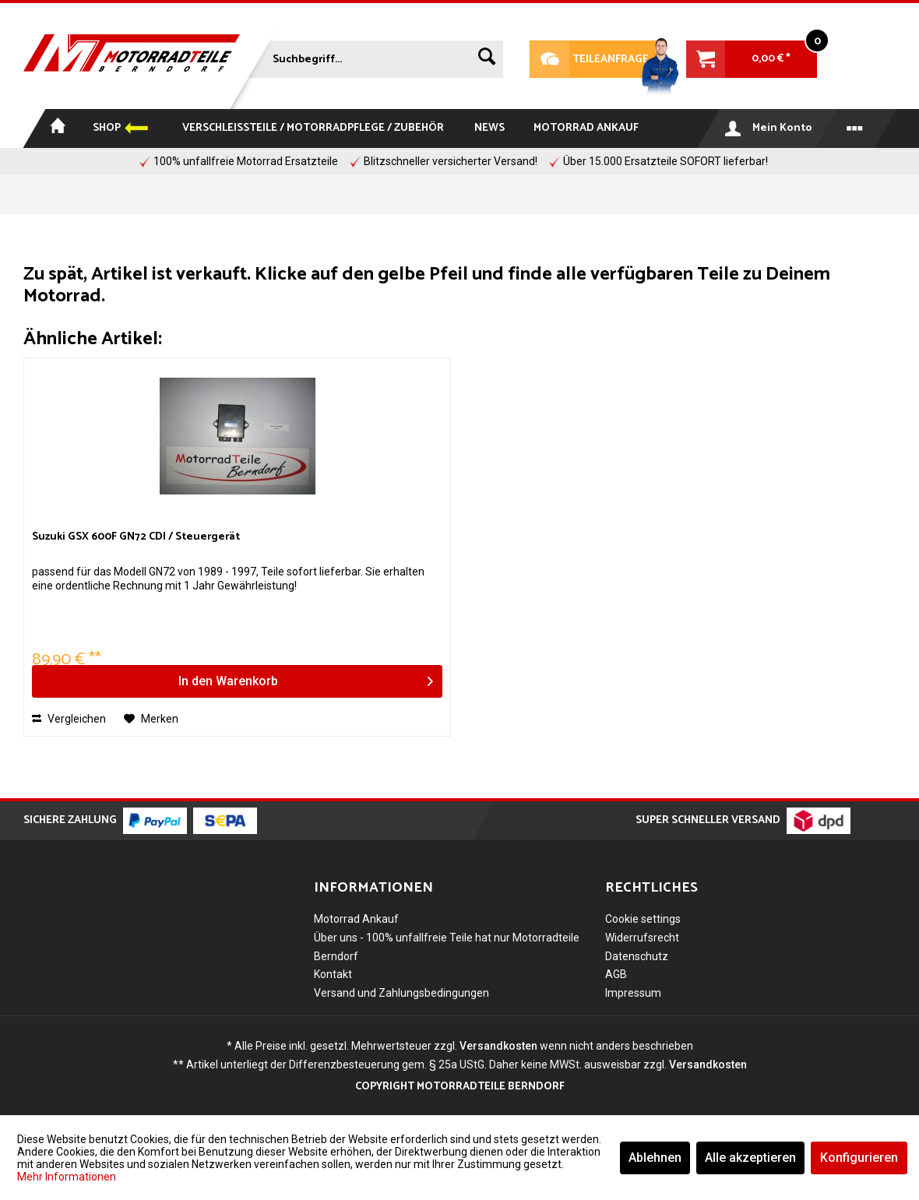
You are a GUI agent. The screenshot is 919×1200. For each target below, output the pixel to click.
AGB (616, 974)
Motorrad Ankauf (356, 919)
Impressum (633, 993)
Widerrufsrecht (642, 937)
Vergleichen (69, 719)
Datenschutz (636, 956)
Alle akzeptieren (750, 1157)
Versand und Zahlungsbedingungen (401, 993)
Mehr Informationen (66, 1176)
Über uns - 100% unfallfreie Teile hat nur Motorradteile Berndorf (446, 946)
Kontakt (333, 974)
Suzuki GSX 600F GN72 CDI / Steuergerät (136, 538)
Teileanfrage (589, 59)
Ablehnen (655, 1157)
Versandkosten (498, 1046)
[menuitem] (372, 56)
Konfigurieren (859, 1157)
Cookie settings (643, 919)
